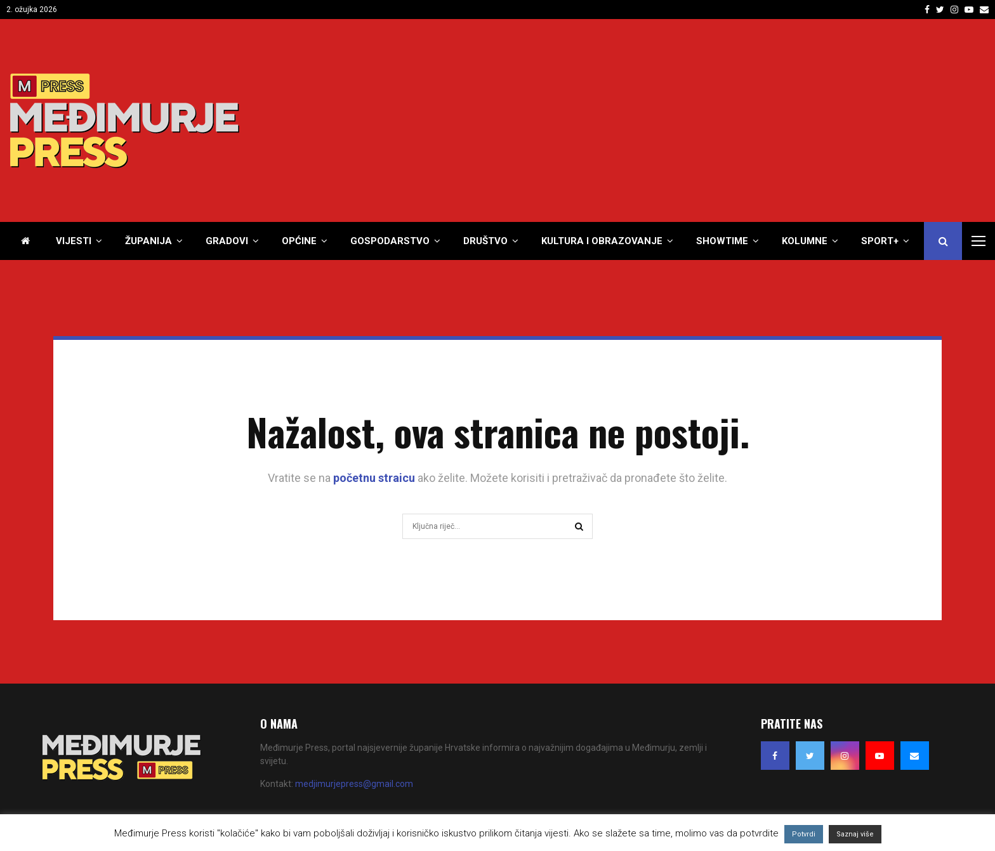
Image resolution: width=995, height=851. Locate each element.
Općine (299, 241)
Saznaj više (855, 834)
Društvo (485, 241)
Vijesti (73, 241)
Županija (148, 241)
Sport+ (880, 241)
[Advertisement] (754, 120)
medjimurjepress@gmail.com (354, 784)
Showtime (722, 241)
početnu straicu (374, 477)
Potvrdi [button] (803, 834)
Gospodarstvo (390, 241)
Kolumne (804, 241)
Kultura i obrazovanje (601, 241)
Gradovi (227, 241)
